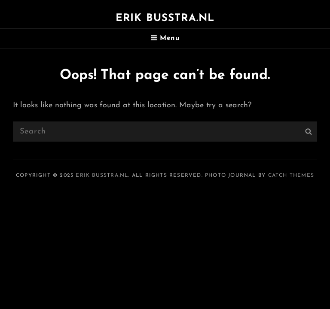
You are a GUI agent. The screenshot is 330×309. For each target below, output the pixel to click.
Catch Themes (291, 175)
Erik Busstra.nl (165, 18)
